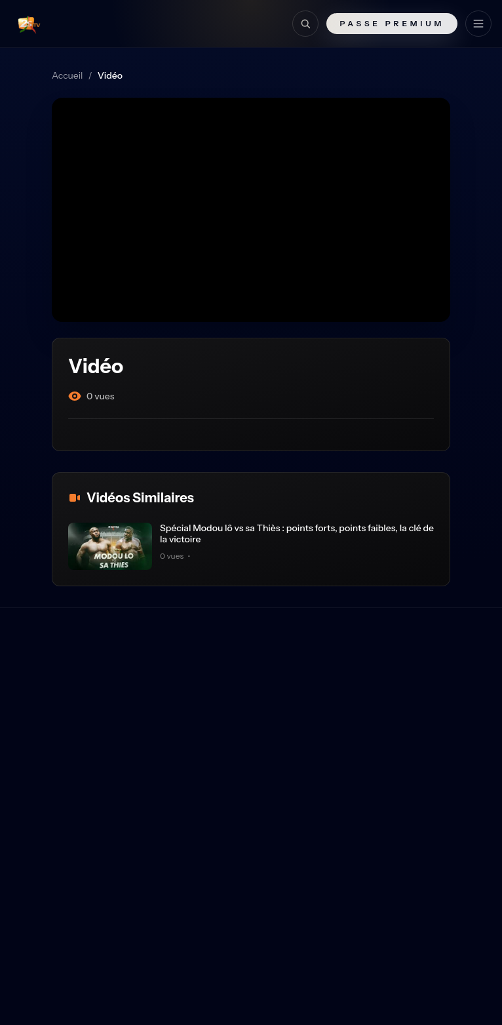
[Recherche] (305, 23)
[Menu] (478, 23)
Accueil (67, 75)
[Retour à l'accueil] (26, 23)
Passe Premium (391, 23)
